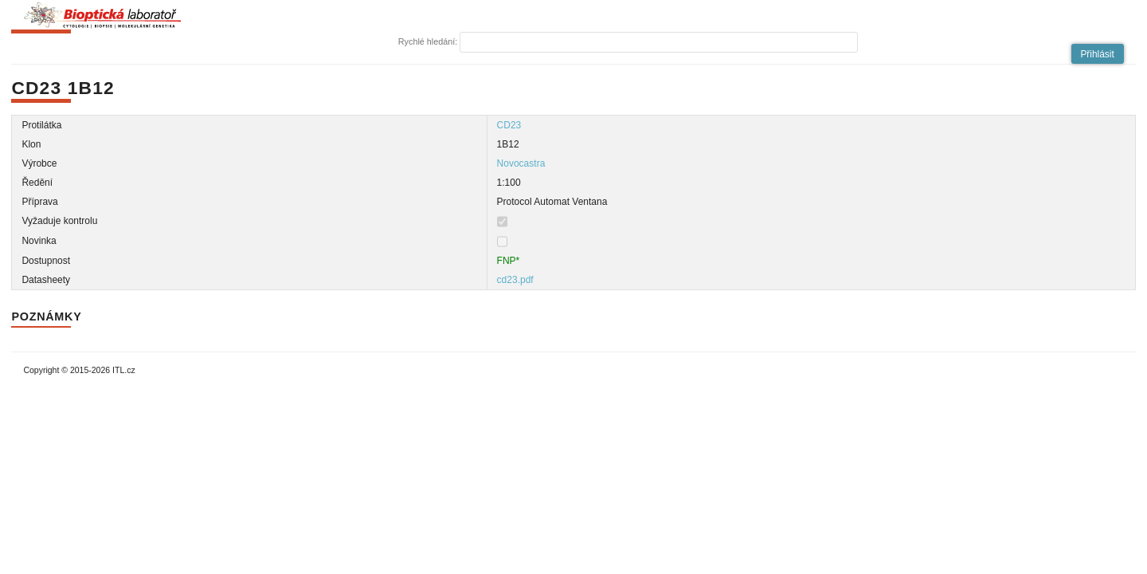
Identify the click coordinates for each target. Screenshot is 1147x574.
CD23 (509, 125)
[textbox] (659, 42)
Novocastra (521, 163)
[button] (1097, 54)
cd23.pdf (515, 279)
